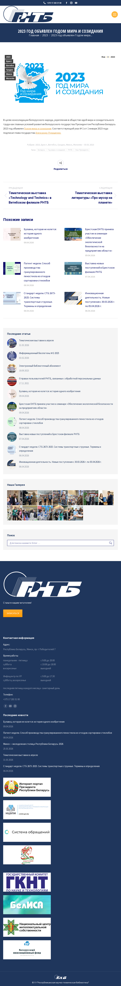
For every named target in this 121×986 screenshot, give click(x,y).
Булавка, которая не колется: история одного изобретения (40, 233)
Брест (9, 61)
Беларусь (41, 150)
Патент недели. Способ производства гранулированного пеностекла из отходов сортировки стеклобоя (37, 272)
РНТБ (70, 150)
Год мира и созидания (56, 150)
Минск (9, 74)
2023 (8, 57)
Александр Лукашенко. (48, 132)
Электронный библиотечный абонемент (40, 365)
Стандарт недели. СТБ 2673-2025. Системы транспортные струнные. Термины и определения (40, 300)
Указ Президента (81, 150)
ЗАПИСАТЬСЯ (13, 613)
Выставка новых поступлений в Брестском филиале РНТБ (99, 267)
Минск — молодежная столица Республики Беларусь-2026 (33, 743)
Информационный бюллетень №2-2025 (39, 353)
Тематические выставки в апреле (36, 340)
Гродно (9, 70)
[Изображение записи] (12, 234)
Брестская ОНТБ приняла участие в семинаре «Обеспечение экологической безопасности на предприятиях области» (99, 240)
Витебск (10, 65)
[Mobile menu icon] (114, 14)
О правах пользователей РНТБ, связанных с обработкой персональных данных (60, 378)
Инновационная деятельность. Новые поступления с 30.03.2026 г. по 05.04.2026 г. (100, 300)
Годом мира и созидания (37, 128)
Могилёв (10, 78)
